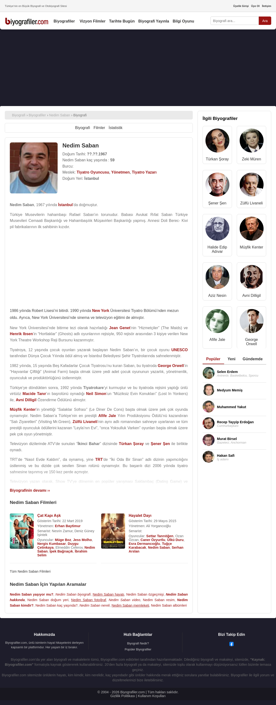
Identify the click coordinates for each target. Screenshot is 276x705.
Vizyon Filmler (92, 21)
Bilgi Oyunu (183, 21)
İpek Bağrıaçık (61, 551)
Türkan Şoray (217, 159)
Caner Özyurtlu (153, 540)
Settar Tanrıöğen (159, 536)
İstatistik (115, 128)
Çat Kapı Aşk (49, 515)
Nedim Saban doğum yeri (47, 600)
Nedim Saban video (124, 600)
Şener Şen (217, 203)
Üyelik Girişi (241, 6)
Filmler (99, 128)
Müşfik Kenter (251, 247)
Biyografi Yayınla (153, 21)
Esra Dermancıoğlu (144, 544)
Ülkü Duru (175, 540)
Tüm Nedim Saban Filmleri (30, 571)
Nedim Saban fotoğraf (88, 600)
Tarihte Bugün (122, 21)
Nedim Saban (159, 547)
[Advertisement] (138, 67)
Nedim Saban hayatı (108, 594)
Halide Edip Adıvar (217, 249)
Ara (265, 21)
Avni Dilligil (251, 295)
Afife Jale (217, 340)
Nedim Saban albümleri (169, 605)
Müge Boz (63, 540)
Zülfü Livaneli (251, 203)
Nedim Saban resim (159, 600)
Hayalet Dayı (140, 515)
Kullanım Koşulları (152, 696)
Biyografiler (64, 21)
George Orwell (251, 342)
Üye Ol (255, 6)
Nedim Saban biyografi (73, 594)
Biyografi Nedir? (138, 643)
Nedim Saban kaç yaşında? (56, 605)
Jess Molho (82, 540)
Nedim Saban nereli (94, 605)
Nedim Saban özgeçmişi (145, 594)
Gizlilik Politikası (122, 696)
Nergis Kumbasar (51, 544)
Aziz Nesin (217, 295)
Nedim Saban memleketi (130, 605)
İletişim (266, 6)
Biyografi (82, 128)
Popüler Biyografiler (138, 649)
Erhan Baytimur (68, 526)
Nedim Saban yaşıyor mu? (31, 594)
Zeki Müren (251, 159)
